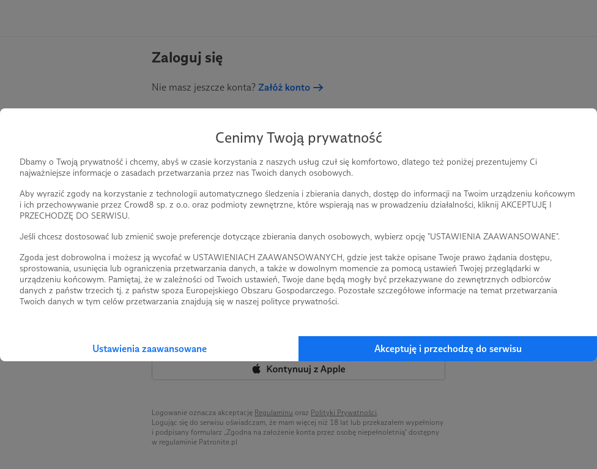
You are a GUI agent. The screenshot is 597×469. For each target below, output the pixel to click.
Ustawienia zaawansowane (149, 348)
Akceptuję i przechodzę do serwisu (448, 348)
